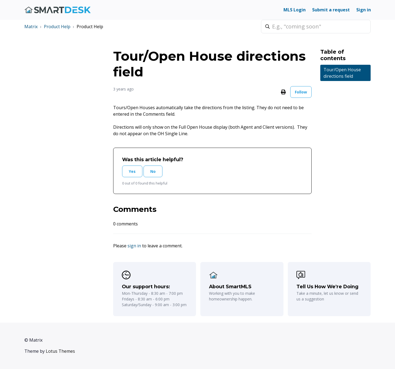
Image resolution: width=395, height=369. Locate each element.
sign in (134, 246)
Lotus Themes (60, 351)
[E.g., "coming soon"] (316, 26)
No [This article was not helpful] (153, 171)
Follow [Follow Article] (301, 92)
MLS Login (294, 10)
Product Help (57, 27)
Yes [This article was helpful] (132, 171)
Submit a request (331, 10)
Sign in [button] (363, 10)
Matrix (31, 27)
